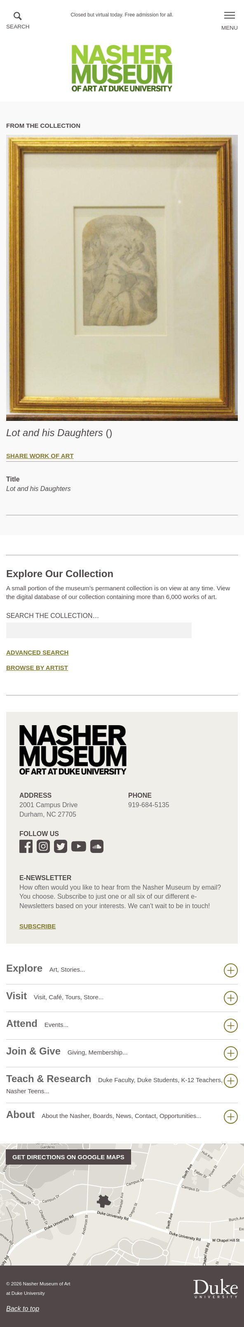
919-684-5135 (148, 804)
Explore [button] (122, 970)
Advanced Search (37, 652)
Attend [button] (122, 1025)
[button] (18, 21)
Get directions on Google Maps (68, 1156)
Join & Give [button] (122, 1052)
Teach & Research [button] (122, 1083)
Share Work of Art (40, 455)
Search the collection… (52, 615)
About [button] (122, 1116)
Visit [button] (122, 997)
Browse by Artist (37, 667)
